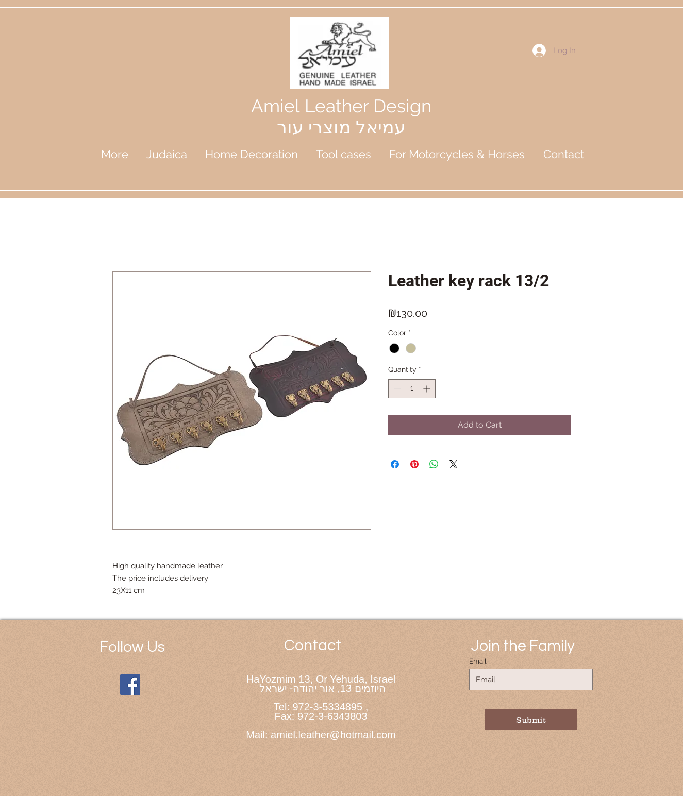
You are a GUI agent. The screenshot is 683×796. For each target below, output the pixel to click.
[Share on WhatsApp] (434, 464)
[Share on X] (453, 464)
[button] (167, 154)
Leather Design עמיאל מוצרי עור (354, 116)
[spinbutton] (412, 389)
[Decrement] (396, 389)
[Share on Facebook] (395, 464)
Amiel (278, 105)
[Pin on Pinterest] (414, 464)
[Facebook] (130, 684)
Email (478, 661)
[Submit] (531, 719)
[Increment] (427, 389)
